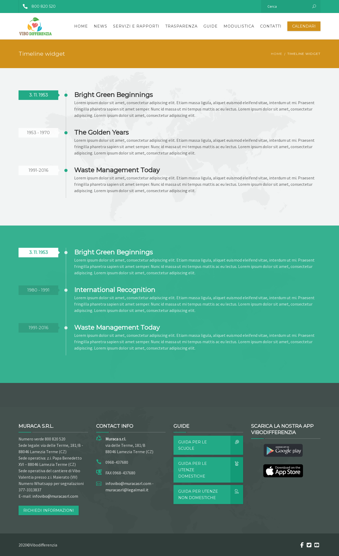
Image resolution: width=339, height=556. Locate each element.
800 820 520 (37, 6)
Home (81, 26)
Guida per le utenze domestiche (210, 470)
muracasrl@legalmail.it (127, 489)
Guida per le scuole (210, 445)
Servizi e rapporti (136, 26)
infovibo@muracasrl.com (55, 496)
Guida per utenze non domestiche (210, 494)
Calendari (304, 26)
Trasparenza (181, 26)
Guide (210, 26)
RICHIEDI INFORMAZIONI (48, 510)
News (100, 26)
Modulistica (239, 26)
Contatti (271, 26)
